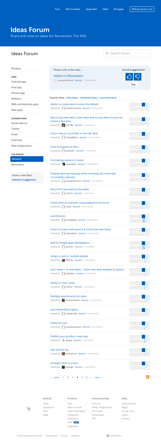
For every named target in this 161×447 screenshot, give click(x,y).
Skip (133, 84)
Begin (125, 407)
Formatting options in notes (67, 160)
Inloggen (119, 9)
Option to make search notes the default (74, 104)
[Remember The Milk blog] (137, 435)
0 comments (90, 80)
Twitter (15, 128)
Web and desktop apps (25, 104)
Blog (45, 414)
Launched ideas (108, 97)
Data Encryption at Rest (64, 146)
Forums (96, 403)
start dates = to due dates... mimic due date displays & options (87, 269)
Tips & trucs (128, 411)
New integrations (21, 145)
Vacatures (48, 407)
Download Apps (76, 411)
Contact (126, 418)
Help (105, 9)
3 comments (94, 137)
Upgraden (91, 9)
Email (14, 134)
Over (46, 403)
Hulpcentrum (129, 403)
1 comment (90, 150)
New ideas (72, 97)
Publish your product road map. (69, 336)
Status (125, 414)
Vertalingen (98, 414)
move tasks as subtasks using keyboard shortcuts (79, 202)
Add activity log (59, 349)
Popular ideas (57, 97)
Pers (45, 411)
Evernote (16, 140)
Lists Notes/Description (64, 309)
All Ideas (16, 68)
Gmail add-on (19, 123)
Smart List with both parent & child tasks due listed (80, 229)
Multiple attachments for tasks (68, 296)
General (16, 159)
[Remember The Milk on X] (133, 435)
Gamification (58, 216)
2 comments (89, 125)
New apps (17, 110)
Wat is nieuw (73, 9)
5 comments (97, 108)
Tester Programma (102, 407)
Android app (18, 81)
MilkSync (16, 98)
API (94, 418)
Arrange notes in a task (64, 363)
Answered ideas (89, 97)
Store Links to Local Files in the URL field (74, 133)
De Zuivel (97, 411)
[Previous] (55, 377)
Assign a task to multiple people (69, 256)
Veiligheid (75, 435)
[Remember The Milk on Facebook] (128, 435)
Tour (57, 9)
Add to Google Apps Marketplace (69, 242)
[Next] (98, 377)
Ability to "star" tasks (62, 283)
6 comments (92, 219)
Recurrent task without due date (69, 189)
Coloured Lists (58, 323)
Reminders (17, 164)
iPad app (16, 87)
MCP (73, 422)
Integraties (73, 414)
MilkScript (73, 418)
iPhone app (18, 93)
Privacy (64, 435)
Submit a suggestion (24, 179)
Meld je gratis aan (142, 9)
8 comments (89, 246)
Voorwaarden (51, 435)
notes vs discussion (68, 75)
